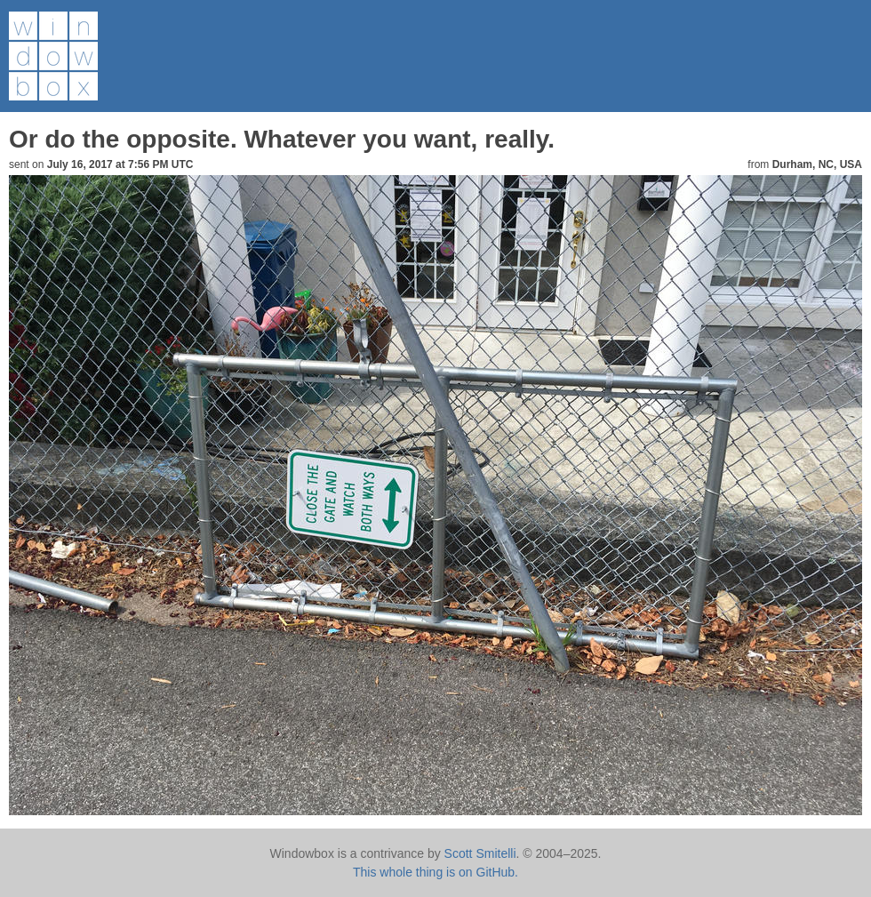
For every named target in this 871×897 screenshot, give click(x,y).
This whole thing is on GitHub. (435, 872)
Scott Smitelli (480, 853)
